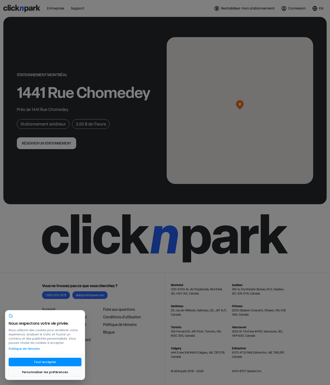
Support (49, 309)
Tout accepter (45, 362)
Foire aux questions (119, 309)
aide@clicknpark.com (90, 295)
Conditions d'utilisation (122, 317)
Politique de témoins (120, 324)
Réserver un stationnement (46, 143)
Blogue (109, 332)
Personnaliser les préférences (45, 372)
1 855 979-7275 (56, 295)
